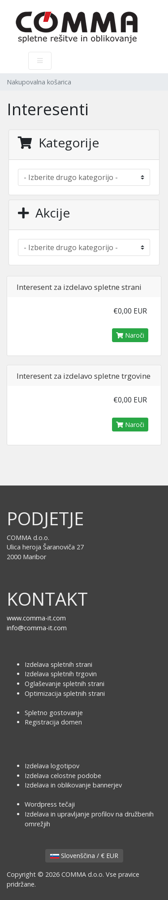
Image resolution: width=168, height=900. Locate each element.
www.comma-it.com (36, 618)
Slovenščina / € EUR (84, 855)
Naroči (130, 335)
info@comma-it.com (37, 628)
